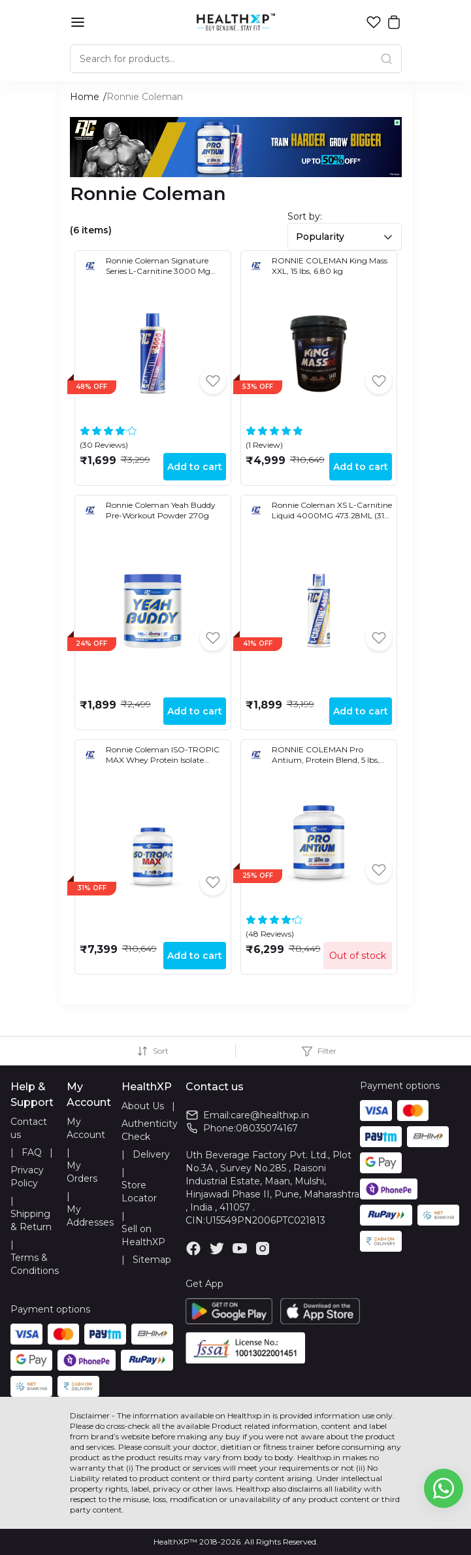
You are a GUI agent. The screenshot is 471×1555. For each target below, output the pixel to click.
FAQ (32, 1152)
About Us (143, 1106)
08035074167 (267, 1128)
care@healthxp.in (270, 1115)
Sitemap (152, 1259)
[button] (374, 22)
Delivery (151, 1154)
